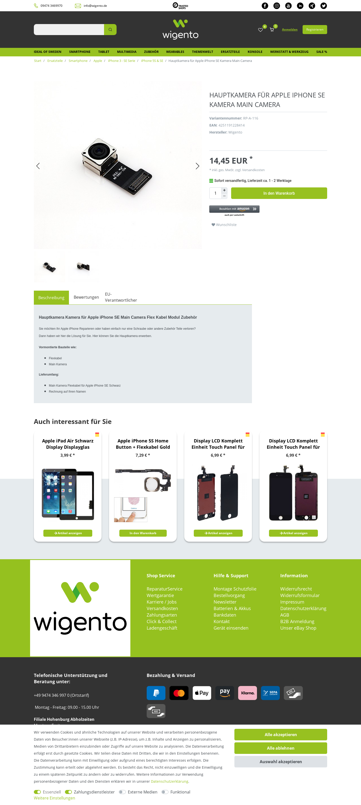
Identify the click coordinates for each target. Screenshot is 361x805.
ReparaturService (165, 589)
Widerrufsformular (300, 595)
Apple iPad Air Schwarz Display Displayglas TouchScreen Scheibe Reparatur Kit (68, 444)
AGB (284, 615)
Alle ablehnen (281, 748)
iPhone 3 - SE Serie (121, 60)
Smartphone (80, 52)
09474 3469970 (51, 6)
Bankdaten (225, 615)
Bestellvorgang (229, 595)
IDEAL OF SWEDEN (47, 52)
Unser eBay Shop (298, 628)
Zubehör (151, 52)
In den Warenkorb (279, 193)
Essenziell (52, 792)
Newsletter (225, 602)
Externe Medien (142, 792)
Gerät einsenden (231, 628)
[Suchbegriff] (69, 29)
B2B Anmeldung (297, 621)
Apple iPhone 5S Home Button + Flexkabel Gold (143, 444)
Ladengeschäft (162, 628)
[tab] (51, 298)
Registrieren (314, 29)
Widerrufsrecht (296, 589)
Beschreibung (51, 297)
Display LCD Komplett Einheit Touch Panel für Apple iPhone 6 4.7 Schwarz (293, 444)
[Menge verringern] (224, 196)
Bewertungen (86, 297)
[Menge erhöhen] (224, 190)
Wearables (175, 52)
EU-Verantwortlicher (121, 297)
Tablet (103, 52)
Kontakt (222, 621)
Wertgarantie (160, 595)
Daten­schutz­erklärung (169, 781)
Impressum (292, 602)
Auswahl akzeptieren (281, 761)
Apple (97, 60)
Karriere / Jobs (162, 602)
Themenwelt (202, 52)
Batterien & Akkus (232, 608)
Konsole (255, 52)
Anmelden (290, 29)
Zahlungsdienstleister (94, 792)
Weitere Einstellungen (54, 798)
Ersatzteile (230, 52)
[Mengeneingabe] (215, 193)
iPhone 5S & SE (151, 60)
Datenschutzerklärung (303, 608)
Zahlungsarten (162, 615)
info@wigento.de (95, 6)
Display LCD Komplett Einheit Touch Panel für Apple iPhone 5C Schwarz (218, 444)
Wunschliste (224, 224)
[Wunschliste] (260, 30)
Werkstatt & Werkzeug (289, 52)
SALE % (321, 52)
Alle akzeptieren (281, 734)
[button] (265, 211)
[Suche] (110, 29)
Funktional (180, 792)
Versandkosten (253, 170)
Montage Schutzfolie (235, 589)
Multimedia (126, 52)
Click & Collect (161, 621)
